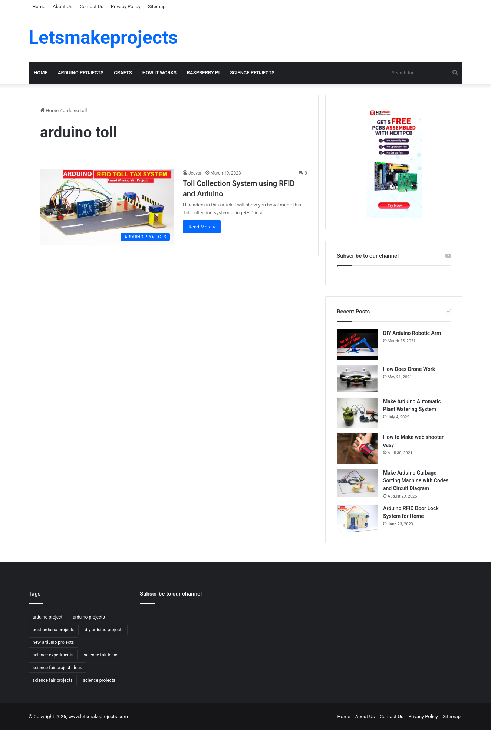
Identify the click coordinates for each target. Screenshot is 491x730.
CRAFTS (123, 72)
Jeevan (195, 173)
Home (38, 6)
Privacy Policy (126, 6)
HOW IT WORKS (159, 72)
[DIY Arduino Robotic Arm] (357, 344)
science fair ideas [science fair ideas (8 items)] (101, 655)
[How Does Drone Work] (357, 378)
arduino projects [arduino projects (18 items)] (89, 617)
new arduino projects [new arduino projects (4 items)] (53, 642)
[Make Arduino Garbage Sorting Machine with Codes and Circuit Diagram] (357, 483)
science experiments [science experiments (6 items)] (53, 655)
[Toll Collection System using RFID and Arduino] (107, 206)
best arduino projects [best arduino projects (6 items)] (54, 629)
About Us (62, 6)
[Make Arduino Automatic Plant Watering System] (357, 413)
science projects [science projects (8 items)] (99, 680)
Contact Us (91, 6)
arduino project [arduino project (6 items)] (47, 617)
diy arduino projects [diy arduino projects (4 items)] (104, 629)
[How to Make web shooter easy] (357, 448)
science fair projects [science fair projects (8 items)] (53, 680)
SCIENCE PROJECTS (252, 72)
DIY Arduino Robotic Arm (412, 333)
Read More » (201, 226)
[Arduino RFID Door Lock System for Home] (357, 518)
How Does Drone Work (409, 369)
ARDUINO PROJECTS (80, 72)
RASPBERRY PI (203, 72)
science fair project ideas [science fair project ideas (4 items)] (57, 667)
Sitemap (157, 6)
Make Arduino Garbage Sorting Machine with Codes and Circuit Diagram (415, 480)
